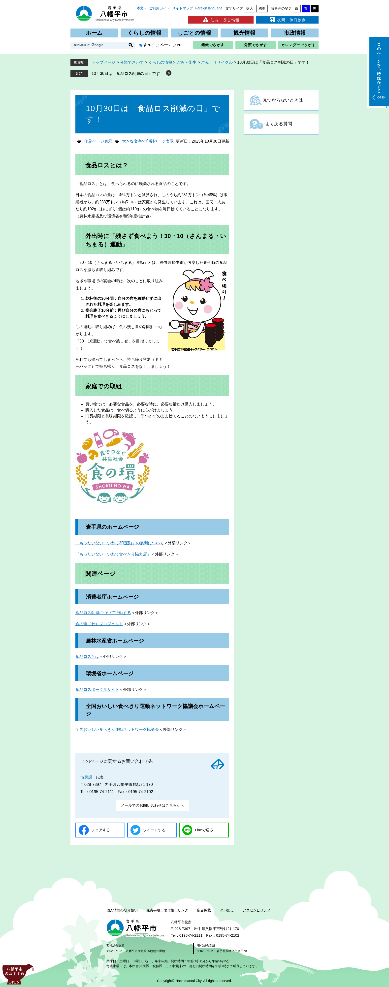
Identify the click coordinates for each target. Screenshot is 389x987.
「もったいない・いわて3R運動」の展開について (119, 543)
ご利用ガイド (159, 8)
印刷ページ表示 (98, 141)
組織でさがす (212, 45)
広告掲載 (204, 910)
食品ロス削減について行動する (103, 613)
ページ (165, 45)
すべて (148, 45)
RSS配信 (227, 910)
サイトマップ (182, 8)
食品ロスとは (87, 656)
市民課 (86, 777)
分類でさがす (255, 45)
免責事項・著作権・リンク (167, 910)
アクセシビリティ (256, 910)
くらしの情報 (144, 33)
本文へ (142, 8)
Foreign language (208, 8)
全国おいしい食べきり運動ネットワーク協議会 (117, 729)
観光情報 (244, 33)
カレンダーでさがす (298, 45)
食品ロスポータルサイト (97, 689)
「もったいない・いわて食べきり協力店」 (113, 554)
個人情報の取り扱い (122, 910)
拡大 (249, 8)
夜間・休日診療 (287, 20)
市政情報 (295, 33)
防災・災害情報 (221, 20)
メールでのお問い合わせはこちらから (152, 805)
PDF (180, 45)
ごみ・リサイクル (217, 62)
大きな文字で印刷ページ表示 (148, 141)
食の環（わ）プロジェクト (99, 624)
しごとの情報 (194, 33)
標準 (262, 8)
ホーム (94, 33)
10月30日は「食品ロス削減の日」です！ (128, 73)
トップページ (103, 62)
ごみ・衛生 (186, 62)
